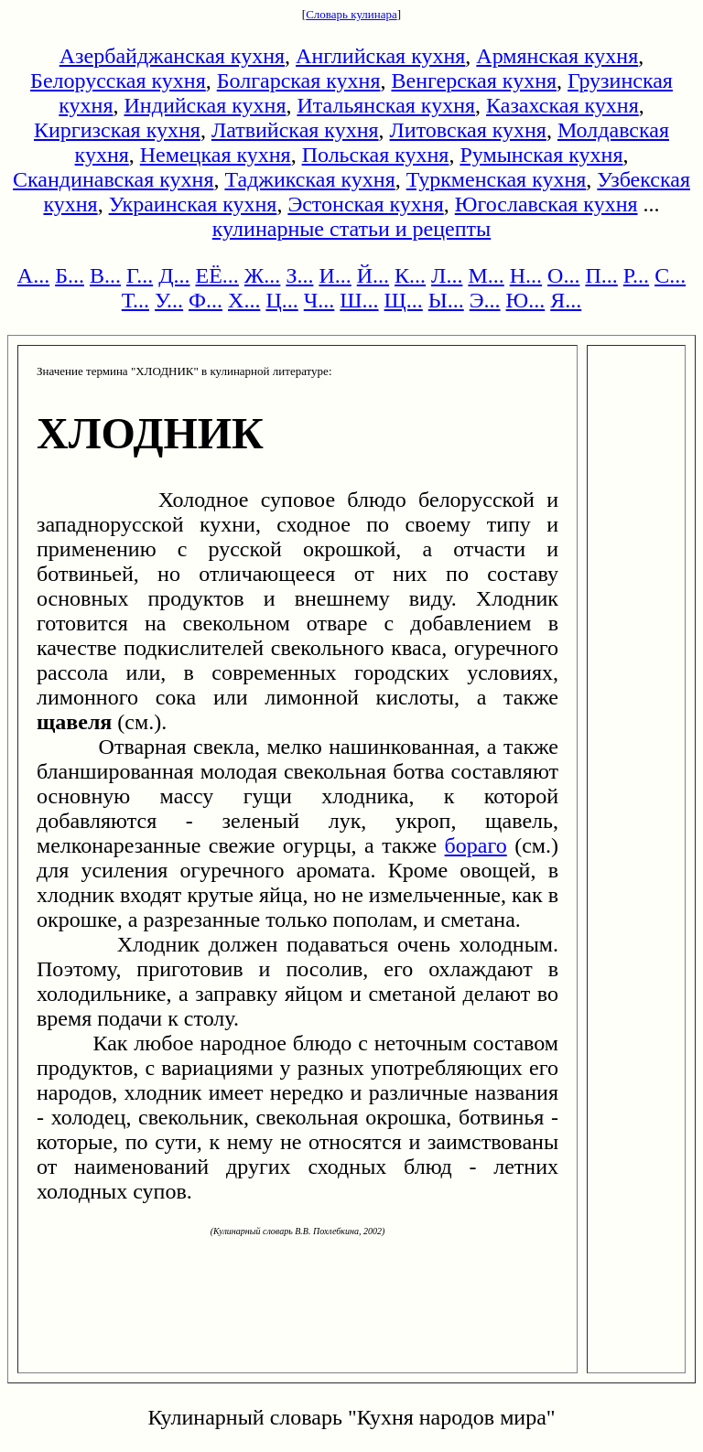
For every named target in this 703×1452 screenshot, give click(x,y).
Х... (244, 300)
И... (335, 275)
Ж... (262, 275)
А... (33, 275)
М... (485, 275)
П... (601, 275)
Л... (446, 275)
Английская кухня (380, 56)
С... (670, 275)
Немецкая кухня (215, 155)
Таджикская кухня (309, 179)
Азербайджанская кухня (172, 56)
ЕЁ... (217, 275)
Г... (139, 275)
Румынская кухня (541, 155)
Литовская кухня (468, 130)
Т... (135, 300)
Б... (69, 275)
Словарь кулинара (351, 14)
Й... (373, 275)
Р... (636, 275)
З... (299, 275)
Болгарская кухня (299, 80)
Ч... (319, 300)
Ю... (526, 300)
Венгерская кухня (474, 80)
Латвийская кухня (295, 130)
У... (169, 300)
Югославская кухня (546, 204)
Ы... (446, 300)
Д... (173, 275)
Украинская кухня (193, 204)
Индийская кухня (205, 105)
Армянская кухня (557, 56)
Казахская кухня (562, 105)
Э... (485, 300)
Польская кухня (375, 155)
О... (563, 275)
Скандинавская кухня (113, 179)
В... (105, 275)
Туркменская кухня (496, 179)
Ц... (281, 300)
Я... (565, 300)
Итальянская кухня (386, 105)
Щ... (403, 300)
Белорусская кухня (118, 80)
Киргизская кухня (117, 130)
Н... (526, 275)
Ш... (359, 300)
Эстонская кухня (365, 204)
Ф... (205, 300)
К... (410, 275)
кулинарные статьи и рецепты (351, 229)
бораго (476, 845)
